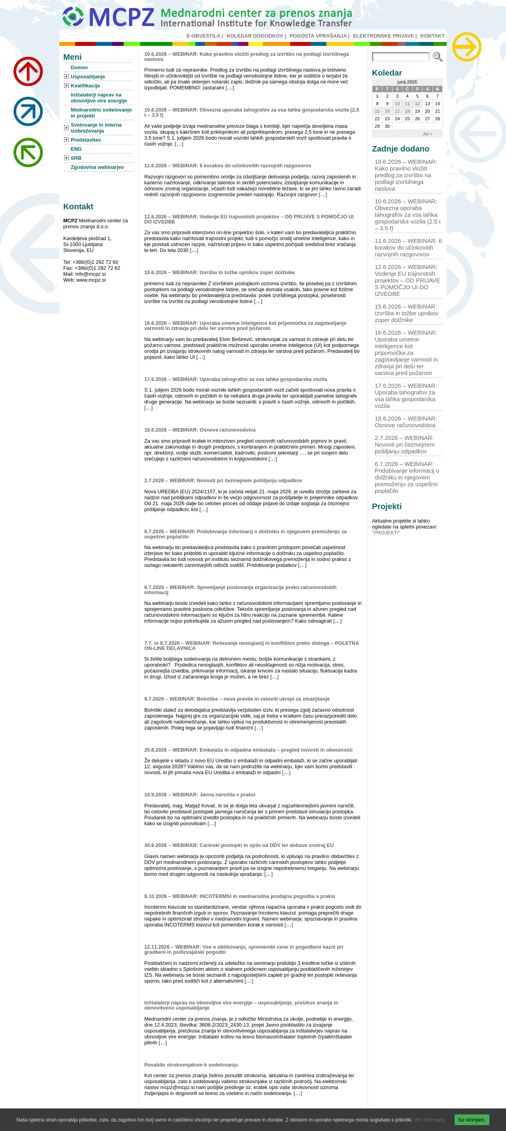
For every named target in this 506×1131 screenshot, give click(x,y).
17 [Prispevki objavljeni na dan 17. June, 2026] (397, 111)
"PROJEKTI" (386, 533)
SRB (76, 158)
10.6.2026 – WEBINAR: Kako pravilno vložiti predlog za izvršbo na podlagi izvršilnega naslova (246, 56)
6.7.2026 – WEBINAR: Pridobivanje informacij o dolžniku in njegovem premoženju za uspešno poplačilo (245, 534)
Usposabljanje (88, 77)
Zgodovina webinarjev (97, 167)
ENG (76, 149)
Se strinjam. (472, 1120)
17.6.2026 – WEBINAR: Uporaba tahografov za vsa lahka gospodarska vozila (235, 379)
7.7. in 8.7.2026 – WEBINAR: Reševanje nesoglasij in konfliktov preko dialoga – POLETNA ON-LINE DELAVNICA (251, 645)
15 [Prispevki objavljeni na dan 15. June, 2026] (377, 111)
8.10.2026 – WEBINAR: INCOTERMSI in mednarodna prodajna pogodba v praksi (239, 896)
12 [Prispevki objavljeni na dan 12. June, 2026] (417, 103)
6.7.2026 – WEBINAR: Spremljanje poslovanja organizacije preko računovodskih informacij (240, 589)
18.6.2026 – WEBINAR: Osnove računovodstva (200, 430)
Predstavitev (86, 140)
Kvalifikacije (85, 86)
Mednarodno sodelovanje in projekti (101, 113)
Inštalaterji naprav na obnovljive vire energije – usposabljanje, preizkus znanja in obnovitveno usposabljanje (241, 1005)
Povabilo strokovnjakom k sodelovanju (191, 1065)
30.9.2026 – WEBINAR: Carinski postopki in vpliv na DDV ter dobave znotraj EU (239, 845)
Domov (79, 67)
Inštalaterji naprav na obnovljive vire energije (99, 98)
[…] (230, 88)
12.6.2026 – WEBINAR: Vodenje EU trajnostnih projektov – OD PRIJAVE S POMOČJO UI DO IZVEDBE (248, 219)
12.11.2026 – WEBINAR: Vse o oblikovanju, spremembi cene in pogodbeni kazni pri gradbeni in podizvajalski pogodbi (243, 949)
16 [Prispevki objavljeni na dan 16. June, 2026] (387, 111)
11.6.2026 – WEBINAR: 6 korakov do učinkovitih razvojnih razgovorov (227, 166)
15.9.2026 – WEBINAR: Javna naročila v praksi (199, 795)
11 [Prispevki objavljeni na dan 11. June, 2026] (407, 103)
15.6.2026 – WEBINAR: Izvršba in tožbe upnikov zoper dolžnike (219, 272)
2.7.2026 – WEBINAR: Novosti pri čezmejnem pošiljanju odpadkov (223, 480)
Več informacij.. (430, 1120)
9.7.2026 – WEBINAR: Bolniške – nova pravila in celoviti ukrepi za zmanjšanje (237, 699)
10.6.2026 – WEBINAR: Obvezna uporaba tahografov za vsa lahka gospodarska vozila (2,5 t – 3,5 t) (251, 112)
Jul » (427, 133)
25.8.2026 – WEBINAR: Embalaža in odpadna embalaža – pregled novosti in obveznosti (248, 750)
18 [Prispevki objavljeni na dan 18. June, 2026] (407, 111)
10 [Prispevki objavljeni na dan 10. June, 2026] (397, 103)
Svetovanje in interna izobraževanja (96, 128)
